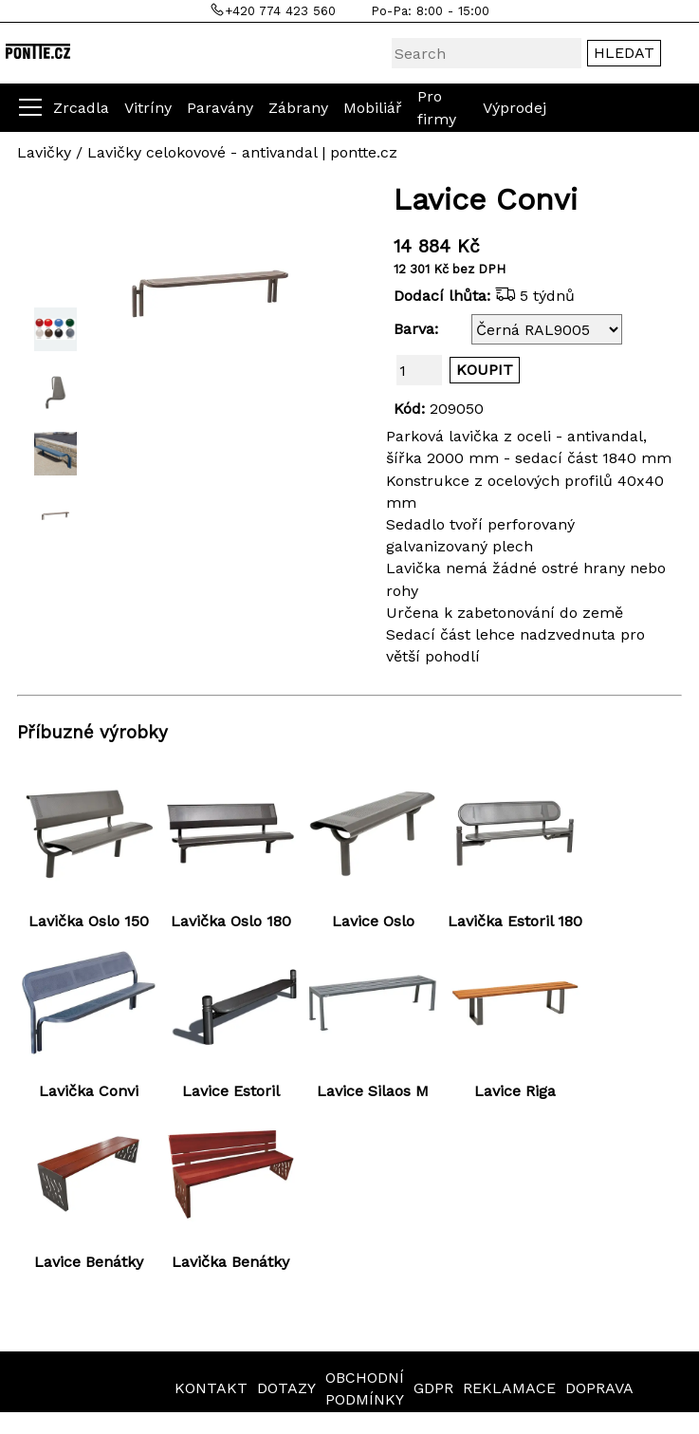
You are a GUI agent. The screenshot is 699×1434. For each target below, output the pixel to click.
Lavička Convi (88, 1091)
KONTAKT (211, 1388)
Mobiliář (372, 108)
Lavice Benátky (88, 1262)
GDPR (433, 1388)
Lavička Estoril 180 (515, 921)
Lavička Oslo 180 (231, 921)
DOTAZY (286, 1388)
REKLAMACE (509, 1388)
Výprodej (514, 108)
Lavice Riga (515, 1091)
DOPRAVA (599, 1388)
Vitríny (148, 108)
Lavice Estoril (231, 1091)
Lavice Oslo (373, 921)
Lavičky (44, 152)
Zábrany (298, 108)
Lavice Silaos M (373, 1091)
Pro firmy (436, 107)
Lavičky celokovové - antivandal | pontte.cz (242, 152)
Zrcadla (81, 108)
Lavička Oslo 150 (88, 921)
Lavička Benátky (230, 1262)
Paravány (220, 108)
